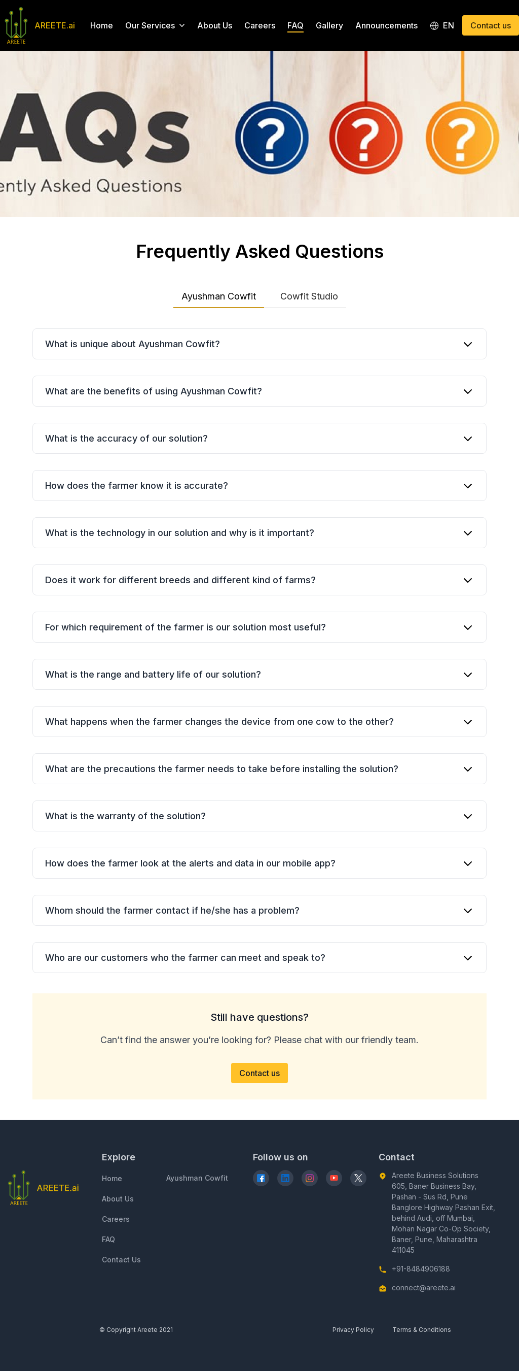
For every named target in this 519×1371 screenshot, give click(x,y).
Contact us (490, 25)
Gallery (329, 25)
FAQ (295, 25)
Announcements (386, 25)
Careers (259, 25)
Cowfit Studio (309, 296)
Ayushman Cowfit (218, 299)
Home (101, 25)
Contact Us (121, 1259)
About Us (214, 25)
